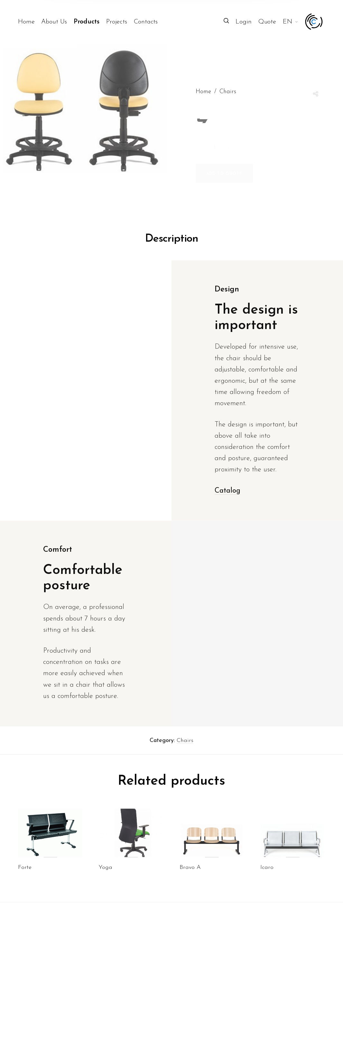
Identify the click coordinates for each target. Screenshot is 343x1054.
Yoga (105, 879)
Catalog (227, 501)
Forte (25, 879)
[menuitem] (30, 21)
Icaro (266, 879)
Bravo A (190, 879)
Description (171, 250)
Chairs (185, 752)
